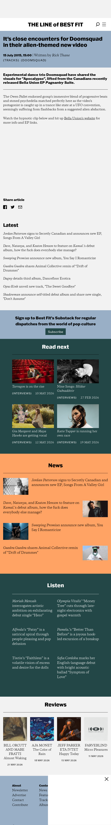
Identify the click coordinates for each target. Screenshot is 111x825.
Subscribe (55, 332)
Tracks (11, 60)
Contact (18, 800)
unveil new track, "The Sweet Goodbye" (39, 287)
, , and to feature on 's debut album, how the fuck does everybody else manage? (49, 248)
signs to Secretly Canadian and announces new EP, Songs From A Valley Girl (52, 236)
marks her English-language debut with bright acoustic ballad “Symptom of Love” (76, 667)
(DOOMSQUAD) (33, 60)
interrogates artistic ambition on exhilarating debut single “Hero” (32, 608)
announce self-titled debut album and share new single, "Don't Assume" (52, 297)
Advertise (19, 795)
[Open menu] (104, 24)
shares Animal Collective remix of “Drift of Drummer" (45, 268)
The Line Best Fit (55, 24)
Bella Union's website (79, 118)
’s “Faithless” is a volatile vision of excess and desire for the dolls (31, 663)
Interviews (22, 393)
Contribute (20, 805)
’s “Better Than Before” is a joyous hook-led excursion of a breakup (78, 634)
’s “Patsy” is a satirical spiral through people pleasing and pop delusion (31, 636)
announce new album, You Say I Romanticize (49, 258)
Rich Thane (61, 55)
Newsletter (20, 790)
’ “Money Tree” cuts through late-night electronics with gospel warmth (76, 608)
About (16, 785)
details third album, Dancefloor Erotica (36, 279)
